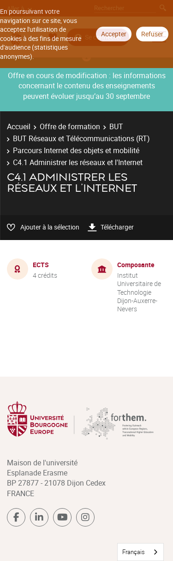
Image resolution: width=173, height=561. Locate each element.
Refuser (152, 33)
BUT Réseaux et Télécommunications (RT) (81, 138)
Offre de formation (70, 126)
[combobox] (140, 552)
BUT (116, 126)
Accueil (18, 126)
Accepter (113, 33)
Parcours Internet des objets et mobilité (76, 150)
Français (133, 552)
